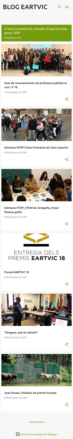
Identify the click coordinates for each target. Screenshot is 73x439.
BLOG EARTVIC (25, 7)
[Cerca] (60, 7)
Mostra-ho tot (12, 37)
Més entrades (36, 422)
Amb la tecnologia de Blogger (36, 434)
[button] (67, 99)
